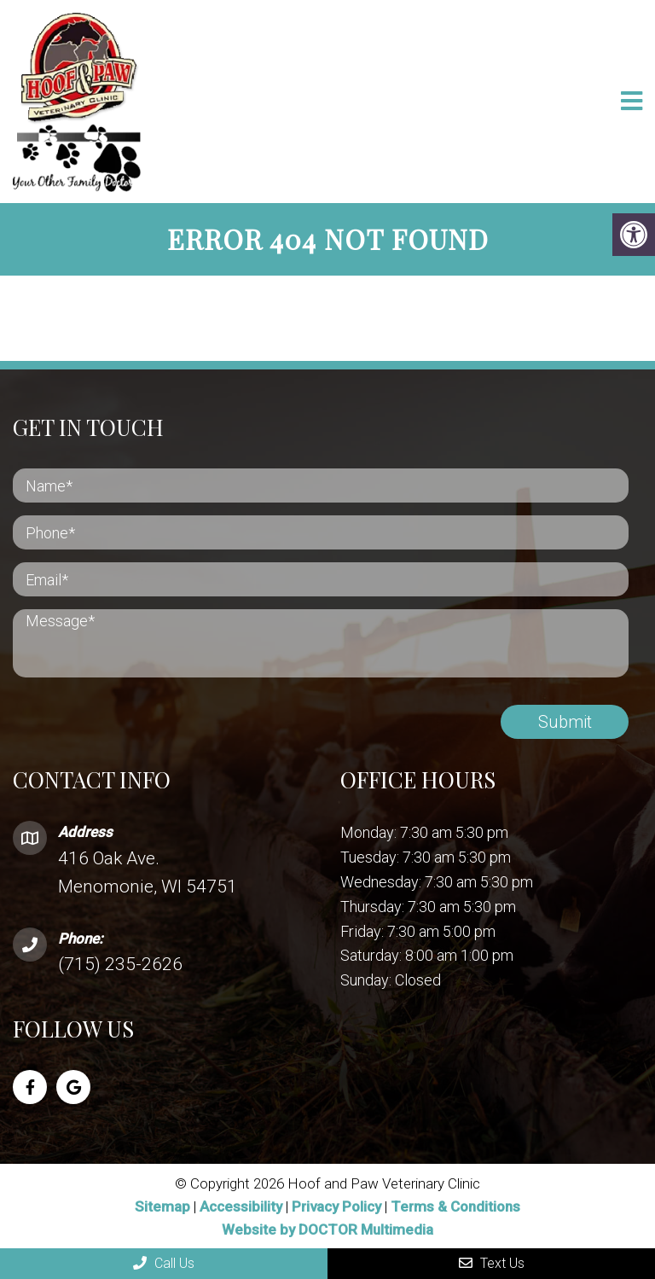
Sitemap (162, 1206)
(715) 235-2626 (120, 964)
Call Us (163, 1263)
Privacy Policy (338, 1206)
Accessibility (241, 1206)
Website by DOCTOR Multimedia (327, 1229)
